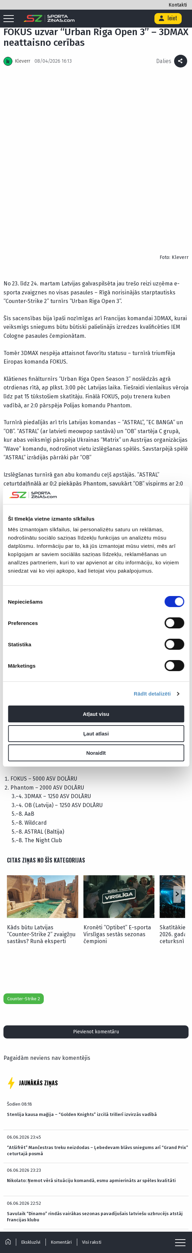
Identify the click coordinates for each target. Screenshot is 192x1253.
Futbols (31, 1178)
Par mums (59, 1206)
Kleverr (22, 61)
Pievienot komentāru (96, 865)
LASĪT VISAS (96, 1103)
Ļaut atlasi (96, 734)
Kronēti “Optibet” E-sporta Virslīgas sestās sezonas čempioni (117, 767)
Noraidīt (96, 753)
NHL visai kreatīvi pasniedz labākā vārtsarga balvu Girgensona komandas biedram (96, 1079)
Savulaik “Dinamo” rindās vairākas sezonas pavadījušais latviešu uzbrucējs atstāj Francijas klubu (95, 1049)
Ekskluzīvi (31, 1242)
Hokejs (94, 1178)
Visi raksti (92, 1242)
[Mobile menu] (10, 19)
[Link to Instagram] (89, 1222)
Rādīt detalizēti (152, 694)
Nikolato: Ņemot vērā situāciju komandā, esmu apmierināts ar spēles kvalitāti (91, 1013)
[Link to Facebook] (120, 1222)
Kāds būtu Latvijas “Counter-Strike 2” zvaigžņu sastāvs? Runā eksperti (41, 767)
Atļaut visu (96, 714)
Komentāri (61, 1242)
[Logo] (49, 18)
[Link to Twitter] (111, 1222)
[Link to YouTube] (130, 1222)
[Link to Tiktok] (100, 1222)
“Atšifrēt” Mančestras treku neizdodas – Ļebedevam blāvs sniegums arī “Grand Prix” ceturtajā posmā (97, 983)
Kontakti (178, 5)
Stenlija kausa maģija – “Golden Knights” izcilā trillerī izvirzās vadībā (82, 947)
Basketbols (157, 1178)
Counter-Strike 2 (23, 831)
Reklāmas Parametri (95, 1206)
